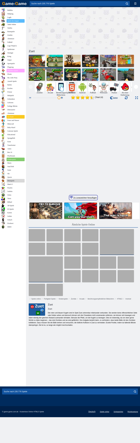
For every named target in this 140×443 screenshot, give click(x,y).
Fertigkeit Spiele (49, 299)
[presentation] (31, 87)
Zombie (73, 299)
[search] (127, 3)
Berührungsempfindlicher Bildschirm (100, 299)
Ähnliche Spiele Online (83, 224)
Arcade (82, 299)
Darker (114, 97)
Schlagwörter (118, 412)
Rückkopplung (133, 412)
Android (128, 299)
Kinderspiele (63, 299)
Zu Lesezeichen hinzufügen (83, 197)
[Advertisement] (56, 28)
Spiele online (36, 299)
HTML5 (119, 299)
